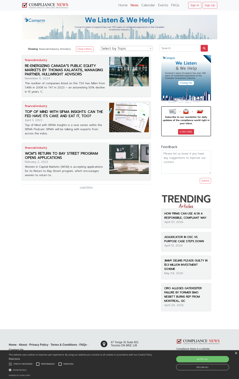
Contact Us (16, 349)
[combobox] (126, 48)
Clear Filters (85, 49)
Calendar (148, 5)
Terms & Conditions (64, 344)
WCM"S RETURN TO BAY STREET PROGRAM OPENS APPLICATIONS (61, 155)
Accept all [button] (202, 359)
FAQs (175, 5)
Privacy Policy (38, 344)
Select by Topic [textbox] (114, 48)
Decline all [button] (202, 367)
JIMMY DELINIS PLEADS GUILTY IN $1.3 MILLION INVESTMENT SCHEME (185, 265)
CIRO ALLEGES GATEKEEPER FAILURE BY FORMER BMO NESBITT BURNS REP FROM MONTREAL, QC (183, 294)
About (23, 344)
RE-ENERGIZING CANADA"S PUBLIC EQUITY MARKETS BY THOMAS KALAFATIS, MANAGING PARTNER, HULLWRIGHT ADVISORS (64, 70)
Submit (205, 181)
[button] (81, 370)
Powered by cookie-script (19, 375)
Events (163, 5)
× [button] (236, 353)
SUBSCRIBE (186, 132)
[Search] (179, 48)
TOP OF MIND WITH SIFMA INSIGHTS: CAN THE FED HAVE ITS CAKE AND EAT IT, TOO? (64, 114)
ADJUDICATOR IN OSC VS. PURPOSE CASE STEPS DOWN (184, 239)
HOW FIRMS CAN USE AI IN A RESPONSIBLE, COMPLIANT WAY (185, 216)
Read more (14, 358)
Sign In (194, 5)
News (134, 5)
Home (123, 5)
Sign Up (210, 5)
